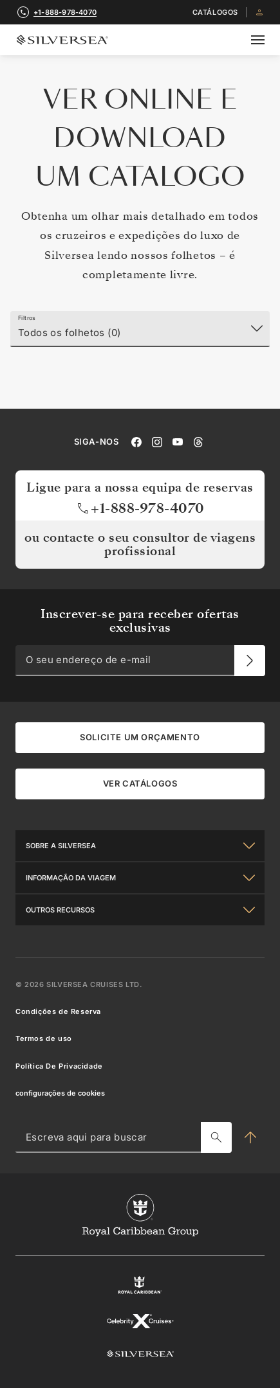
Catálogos (215, 12)
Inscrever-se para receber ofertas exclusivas (140, 620)
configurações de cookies (60, 1093)
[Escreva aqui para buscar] (216, 1137)
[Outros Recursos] (140, 909)
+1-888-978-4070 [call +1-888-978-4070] (65, 12)
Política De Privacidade (59, 1065)
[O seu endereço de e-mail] (249, 660)
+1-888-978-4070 (140, 507)
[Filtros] (140, 329)
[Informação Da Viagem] (140, 877)
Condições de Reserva (58, 1011)
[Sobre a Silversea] (140, 845)
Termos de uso (43, 1038)
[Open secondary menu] (258, 39)
